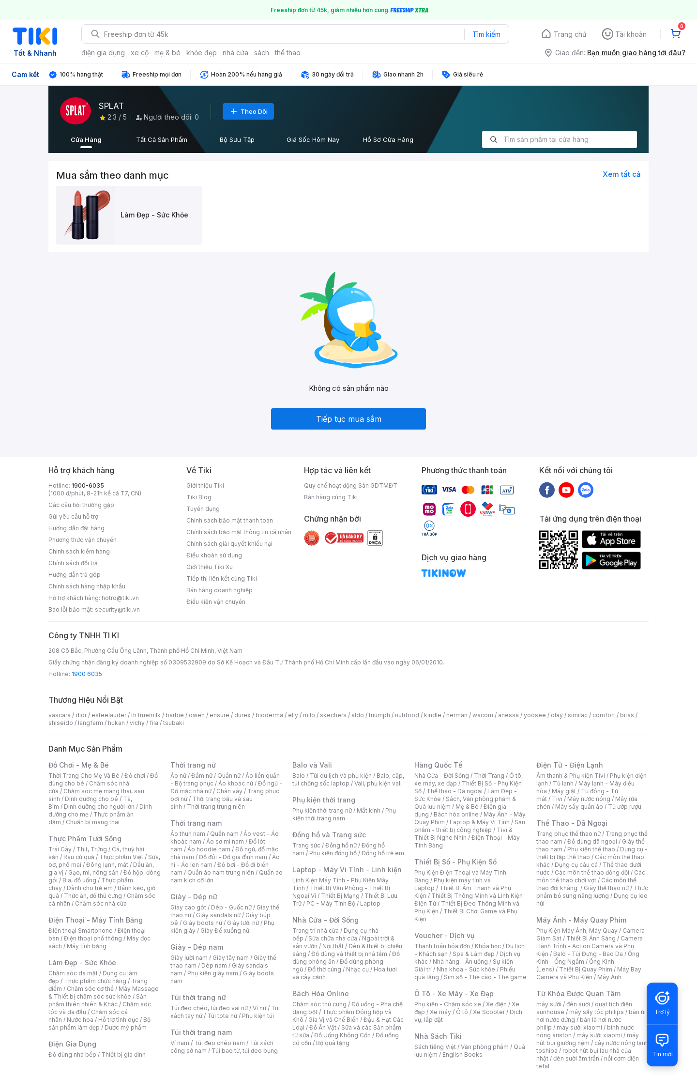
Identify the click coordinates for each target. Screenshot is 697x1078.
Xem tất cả (622, 174)
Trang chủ (570, 34)
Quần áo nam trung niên (220, 872)
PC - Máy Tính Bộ (330, 903)
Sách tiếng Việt (435, 1046)
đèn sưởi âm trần (576, 1058)
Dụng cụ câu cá (576, 864)
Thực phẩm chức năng (95, 981)
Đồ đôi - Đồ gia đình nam (233, 857)
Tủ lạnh (563, 783)
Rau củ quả (78, 857)
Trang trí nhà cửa (315, 930)
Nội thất (333, 946)
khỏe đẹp (201, 52)
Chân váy (229, 791)
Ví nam (179, 1043)
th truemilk (146, 715)
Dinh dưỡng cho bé (91, 798)
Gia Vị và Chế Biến (333, 1019)
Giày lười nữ (243, 922)
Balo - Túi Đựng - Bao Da (588, 953)
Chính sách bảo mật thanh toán (229, 520)
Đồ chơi (134, 775)
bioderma (269, 715)
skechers (333, 715)
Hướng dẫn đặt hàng (76, 528)
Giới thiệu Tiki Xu (209, 566)
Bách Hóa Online (320, 993)
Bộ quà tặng (332, 1043)
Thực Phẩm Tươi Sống (84, 838)
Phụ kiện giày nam (212, 973)
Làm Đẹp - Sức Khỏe (82, 962)
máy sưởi (548, 1004)
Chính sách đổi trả (73, 563)
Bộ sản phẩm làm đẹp (99, 1023)
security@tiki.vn (117, 609)
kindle (432, 715)
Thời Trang (489, 775)
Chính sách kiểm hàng (79, 551)
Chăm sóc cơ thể (90, 988)
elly (293, 715)
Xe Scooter (489, 1012)
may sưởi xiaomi (579, 1027)
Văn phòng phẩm (485, 1046)
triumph (379, 715)
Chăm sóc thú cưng (319, 1004)
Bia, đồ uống (79, 880)
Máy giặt (564, 791)
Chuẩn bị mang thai (93, 822)
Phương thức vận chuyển (82, 539)
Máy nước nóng (588, 798)
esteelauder (108, 715)
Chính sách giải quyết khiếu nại (229, 543)
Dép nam (214, 965)
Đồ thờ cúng (324, 969)
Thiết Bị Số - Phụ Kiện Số (455, 862)
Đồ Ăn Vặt (322, 1027)
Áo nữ (178, 775)
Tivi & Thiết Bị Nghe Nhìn (463, 833)
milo (309, 715)
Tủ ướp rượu (624, 806)
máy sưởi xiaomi (599, 1035)
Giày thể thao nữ (606, 888)
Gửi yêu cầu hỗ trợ (73, 516)
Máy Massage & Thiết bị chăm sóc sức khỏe (103, 992)
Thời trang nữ (193, 765)
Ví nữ (259, 1008)
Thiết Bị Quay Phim (585, 969)
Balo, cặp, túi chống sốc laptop (348, 779)
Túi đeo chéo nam (219, 1043)
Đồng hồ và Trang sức (329, 835)
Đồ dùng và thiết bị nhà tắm (349, 953)
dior (81, 715)
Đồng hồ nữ (341, 845)
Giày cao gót (188, 907)
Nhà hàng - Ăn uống (460, 961)
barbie (175, 715)
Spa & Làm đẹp (474, 953)
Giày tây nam (230, 957)
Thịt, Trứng (91, 849)
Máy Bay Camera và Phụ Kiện (588, 973)
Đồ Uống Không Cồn (342, 1035)
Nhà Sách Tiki (438, 1036)
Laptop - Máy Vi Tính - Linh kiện (347, 869)
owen (197, 715)
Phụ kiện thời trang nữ (322, 810)
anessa (508, 715)
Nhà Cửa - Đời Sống (325, 920)
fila (154, 722)
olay (557, 715)
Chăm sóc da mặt (73, 973)
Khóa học (488, 946)
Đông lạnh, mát (107, 864)
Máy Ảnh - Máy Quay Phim (581, 920)
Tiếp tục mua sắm (348, 419)
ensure (219, 715)
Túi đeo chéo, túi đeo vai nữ (209, 1008)
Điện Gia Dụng (72, 1044)
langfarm (90, 722)
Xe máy (440, 1012)
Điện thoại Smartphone (80, 930)
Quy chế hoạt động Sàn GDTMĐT (350, 485)
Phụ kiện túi (258, 1015)
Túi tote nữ (222, 1015)
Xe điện (496, 1004)
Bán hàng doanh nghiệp (219, 590)
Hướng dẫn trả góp (74, 574)
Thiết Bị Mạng (340, 895)
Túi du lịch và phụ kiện (341, 775)
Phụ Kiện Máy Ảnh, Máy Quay (577, 930)
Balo (298, 775)
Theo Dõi (248, 111)
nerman (457, 715)
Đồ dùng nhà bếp (72, 1054)
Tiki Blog (199, 497)
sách (261, 52)
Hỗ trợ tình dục (118, 1019)
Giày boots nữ (202, 922)
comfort (603, 715)
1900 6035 (87, 674)
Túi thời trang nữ (198, 997)
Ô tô (462, 1012)
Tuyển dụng (203, 508)
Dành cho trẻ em (90, 888)
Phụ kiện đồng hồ (333, 853)
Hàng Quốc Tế (438, 765)
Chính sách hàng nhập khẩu (86, 586)
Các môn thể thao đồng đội (592, 872)
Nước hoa (80, 1019)
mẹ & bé (167, 52)
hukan (116, 722)
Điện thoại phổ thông (93, 938)
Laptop (370, 903)
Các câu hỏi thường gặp (81, 504)
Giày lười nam (189, 957)
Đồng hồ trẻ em (383, 853)
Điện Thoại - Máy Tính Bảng (95, 920)
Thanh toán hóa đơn (442, 946)
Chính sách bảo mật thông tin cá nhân (238, 532)
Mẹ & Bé (467, 806)
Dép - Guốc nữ (231, 907)
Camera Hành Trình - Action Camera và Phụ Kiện (589, 946)
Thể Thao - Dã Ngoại (571, 823)
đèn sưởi (578, 1004)
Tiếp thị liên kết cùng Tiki (221, 578)
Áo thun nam (187, 833)
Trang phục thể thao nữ (568, 833)
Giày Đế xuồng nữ (224, 930)
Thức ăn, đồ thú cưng (93, 895)
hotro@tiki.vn (120, 597)
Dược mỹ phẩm (126, 1027)
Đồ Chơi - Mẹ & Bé (78, 765)
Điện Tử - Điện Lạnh (569, 765)
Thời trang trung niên (216, 806)
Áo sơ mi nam (225, 841)
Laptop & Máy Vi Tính (480, 822)
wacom (482, 715)
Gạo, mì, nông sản (93, 872)
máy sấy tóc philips (596, 1012)
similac (578, 715)
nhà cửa (235, 52)
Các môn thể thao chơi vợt (590, 876)
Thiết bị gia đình (123, 1054)
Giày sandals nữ (218, 915)
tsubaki (173, 722)
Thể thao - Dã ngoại (454, 791)
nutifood (407, 715)
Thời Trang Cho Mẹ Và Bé (84, 775)
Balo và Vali (312, 765)
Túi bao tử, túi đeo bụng (245, 1050)
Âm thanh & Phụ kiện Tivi (570, 775)
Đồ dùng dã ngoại (592, 841)
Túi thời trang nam (201, 1032)
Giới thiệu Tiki (205, 485)
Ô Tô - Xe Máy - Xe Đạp (454, 993)
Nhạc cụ (357, 969)
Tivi (557, 798)
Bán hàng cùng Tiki (331, 497)
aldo (357, 715)
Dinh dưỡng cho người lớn (99, 806)
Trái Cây (60, 849)
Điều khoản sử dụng (214, 555)
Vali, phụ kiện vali (378, 783)
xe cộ (140, 52)
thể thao (288, 52)
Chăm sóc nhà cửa (101, 903)
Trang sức (306, 845)
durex (242, 715)
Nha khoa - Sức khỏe (466, 969)
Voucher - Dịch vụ (444, 935)
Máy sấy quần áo (579, 806)
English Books (462, 1054)
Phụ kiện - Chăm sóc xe (447, 1004)
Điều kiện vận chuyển (215, 601)
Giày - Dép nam (196, 947)
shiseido (60, 722)
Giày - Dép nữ (193, 897)
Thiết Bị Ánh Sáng (591, 938)
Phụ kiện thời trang (323, 800)
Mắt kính (368, 810)
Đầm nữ (201, 775)
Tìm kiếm (486, 34)
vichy (137, 722)
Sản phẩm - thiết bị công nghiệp (469, 825)
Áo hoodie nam (208, 849)
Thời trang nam (196, 823)
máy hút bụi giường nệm (587, 1039)
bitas (627, 715)
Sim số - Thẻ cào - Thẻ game (485, 977)
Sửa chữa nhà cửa (332, 938)
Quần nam (224, 833)
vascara (59, 715)
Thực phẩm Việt (121, 857)
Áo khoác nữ (235, 783)
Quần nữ (229, 775)
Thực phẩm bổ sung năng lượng (592, 891)
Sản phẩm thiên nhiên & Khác (97, 1000)
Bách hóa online (456, 814)
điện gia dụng (103, 52)
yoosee (535, 715)
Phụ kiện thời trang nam (344, 814)
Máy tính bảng (86, 946)
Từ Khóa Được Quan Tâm (578, 993)
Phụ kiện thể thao (591, 849)
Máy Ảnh (609, 977)
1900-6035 (88, 485)
